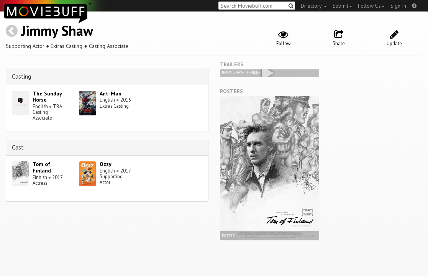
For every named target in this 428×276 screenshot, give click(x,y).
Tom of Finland (42, 167)
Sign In (398, 5)
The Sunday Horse (47, 97)
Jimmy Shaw (57, 30)
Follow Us (371, 5)
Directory (314, 5)
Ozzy (106, 164)
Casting (21, 76)
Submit (342, 5)
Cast (18, 147)
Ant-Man (110, 93)
